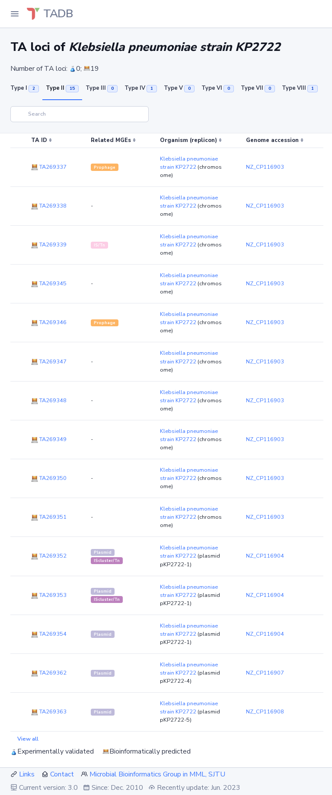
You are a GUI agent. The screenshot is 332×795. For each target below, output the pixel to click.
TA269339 (49, 245)
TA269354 (49, 634)
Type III (102, 88)
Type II (62, 88)
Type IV (140, 88)
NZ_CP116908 (265, 712)
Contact (62, 774)
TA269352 (49, 556)
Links (27, 774)
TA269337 (49, 167)
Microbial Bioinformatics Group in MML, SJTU (157, 774)
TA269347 (49, 362)
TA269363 (49, 712)
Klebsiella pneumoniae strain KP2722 (189, 163)
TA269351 (49, 517)
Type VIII (300, 88)
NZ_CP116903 (265, 167)
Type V (179, 88)
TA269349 (49, 439)
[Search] (79, 114)
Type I (24, 88)
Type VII (258, 88)
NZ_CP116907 (265, 673)
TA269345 (49, 283)
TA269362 (49, 673)
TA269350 (49, 478)
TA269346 (49, 322)
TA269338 (49, 206)
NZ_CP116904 (265, 556)
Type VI (217, 88)
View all (27, 739)
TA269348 (49, 400)
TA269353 (49, 595)
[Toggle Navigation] (14, 14)
